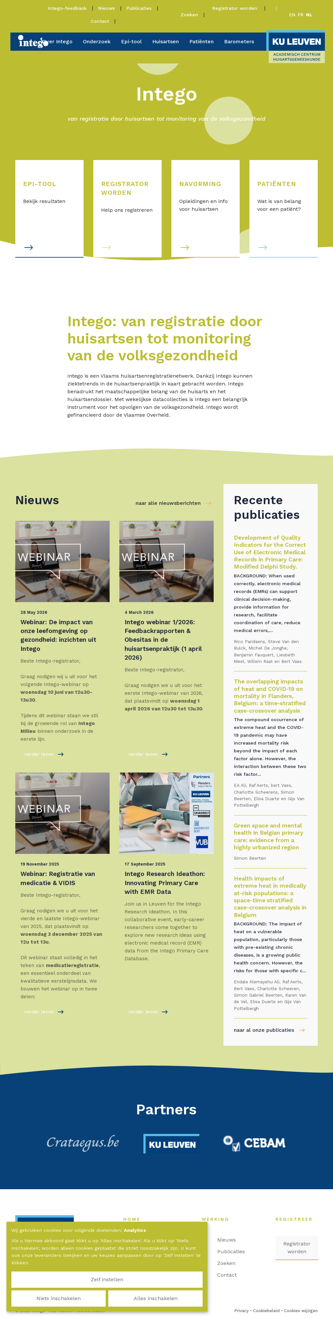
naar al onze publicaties (264, 1030)
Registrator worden (235, 8)
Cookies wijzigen (301, 1310)
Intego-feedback (67, 8)
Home (135, 1219)
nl (309, 14)
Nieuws (106, 8)
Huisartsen (165, 41)
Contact (100, 21)
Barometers (239, 41)
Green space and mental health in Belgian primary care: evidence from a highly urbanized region (268, 836)
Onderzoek (97, 41)
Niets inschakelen (107, 1298)
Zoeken (189, 14)
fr (300, 14)
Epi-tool (131, 41)
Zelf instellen (42, 1298)
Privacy (241, 1310)
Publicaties (139, 8)
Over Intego (57, 41)
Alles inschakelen (171, 1298)
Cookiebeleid (266, 1310)
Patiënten (201, 41)
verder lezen (44, 754)
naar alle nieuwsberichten (168, 503)
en (292, 14)
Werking (218, 1219)
